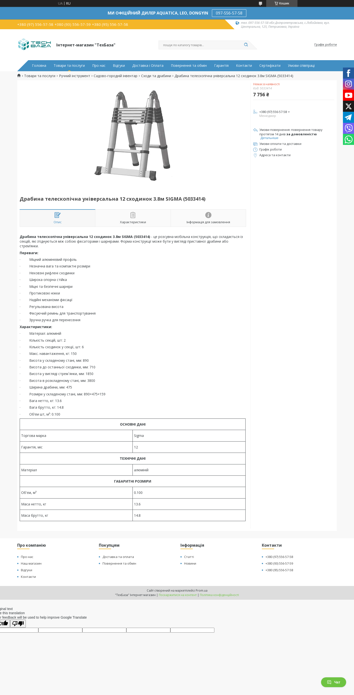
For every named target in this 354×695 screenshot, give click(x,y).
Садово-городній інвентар (115, 76)
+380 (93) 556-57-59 (279, 563)
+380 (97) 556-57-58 (279, 557)
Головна (39, 65)
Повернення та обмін (189, 65)
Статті (189, 557)
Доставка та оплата (118, 557)
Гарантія (221, 65)
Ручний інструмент (74, 76)
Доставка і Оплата (147, 65)
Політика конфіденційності (219, 595)
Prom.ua (201, 590)
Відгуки (119, 65)
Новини (190, 563)
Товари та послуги (69, 65)
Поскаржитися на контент (178, 595)
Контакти (244, 65)
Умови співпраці (301, 65)
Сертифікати (269, 65)
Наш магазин (31, 563)
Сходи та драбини (156, 76)
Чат (333, 682)
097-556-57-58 (229, 13)
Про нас (98, 65)
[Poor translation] (18, 624)
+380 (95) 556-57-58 (279, 570)
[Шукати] (246, 45)
